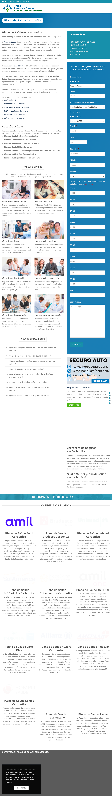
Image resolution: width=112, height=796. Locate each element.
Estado (73, 172)
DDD (72, 138)
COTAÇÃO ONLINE (78, 45)
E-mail (73, 126)
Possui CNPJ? (76, 117)
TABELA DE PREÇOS (79, 48)
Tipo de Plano (76, 81)
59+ (71, 291)
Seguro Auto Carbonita (79, 387)
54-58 (72, 279)
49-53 (72, 268)
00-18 (72, 188)
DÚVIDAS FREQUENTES (80, 51)
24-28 (72, 211)
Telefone (74, 149)
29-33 (72, 222)
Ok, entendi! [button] (21, 788)
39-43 (72, 245)
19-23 (72, 200)
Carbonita (10, 100)
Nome (73, 91)
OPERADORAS (77, 54)
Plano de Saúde (19, 66)
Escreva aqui (75, 302)
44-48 (72, 257)
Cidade (73, 160)
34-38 (72, 234)
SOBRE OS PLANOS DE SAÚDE (83, 42)
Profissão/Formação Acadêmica (84, 102)
